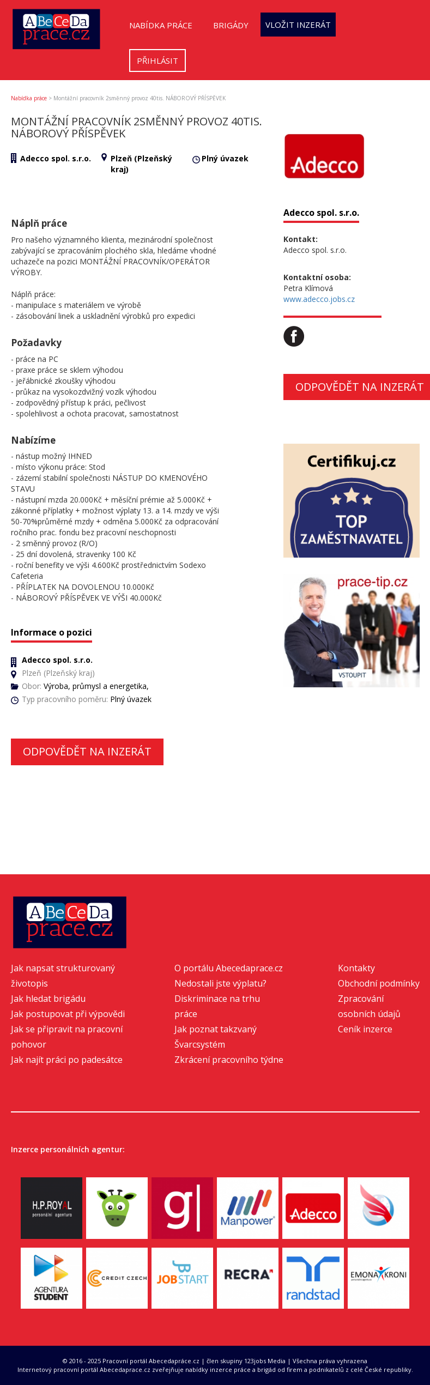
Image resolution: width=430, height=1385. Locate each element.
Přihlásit (157, 60)
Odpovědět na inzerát (87, 751)
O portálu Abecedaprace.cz (228, 968)
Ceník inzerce (365, 1029)
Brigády (231, 25)
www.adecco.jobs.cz (319, 299)
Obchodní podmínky (379, 983)
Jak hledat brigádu (48, 999)
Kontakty (356, 968)
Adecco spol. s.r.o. (55, 158)
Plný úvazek (225, 158)
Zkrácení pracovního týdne (228, 1060)
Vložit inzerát (298, 24)
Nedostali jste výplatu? (220, 983)
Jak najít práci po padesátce (67, 1060)
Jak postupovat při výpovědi (68, 1014)
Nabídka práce (160, 25)
